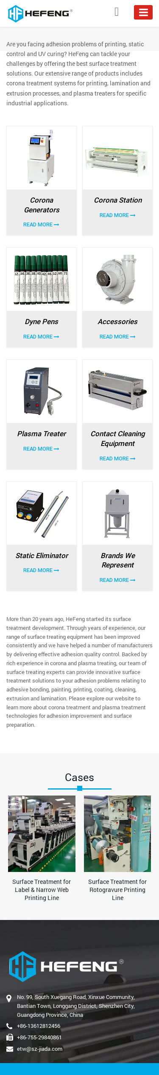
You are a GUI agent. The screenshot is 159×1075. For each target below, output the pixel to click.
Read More (41, 224)
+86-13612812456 (38, 1025)
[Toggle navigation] (143, 12)
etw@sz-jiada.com (39, 1048)
